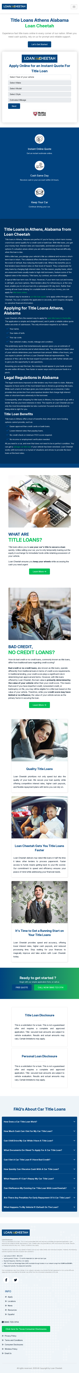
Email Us (6, 1353)
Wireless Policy (9, 1349)
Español (9, 1314)
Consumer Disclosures (12, 1345)
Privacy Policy (9, 1336)
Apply (9, 1297)
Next (14, 106)
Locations (10, 1301)
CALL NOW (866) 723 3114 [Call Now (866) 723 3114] (50, 987)
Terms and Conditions (12, 1340)
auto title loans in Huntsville (59, 318)
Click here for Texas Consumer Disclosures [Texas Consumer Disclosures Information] (26, 1329)
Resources (11, 1310)
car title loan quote (38, 296)
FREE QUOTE (22, 987)
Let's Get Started (39, 44)
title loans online (20, 292)
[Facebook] (6, 1280)
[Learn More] (39, 572)
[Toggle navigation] (74, 6)
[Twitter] (15, 1280)
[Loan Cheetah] (14, 7)
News (8, 1306)
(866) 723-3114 (11, 1322)
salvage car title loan (22, 447)
